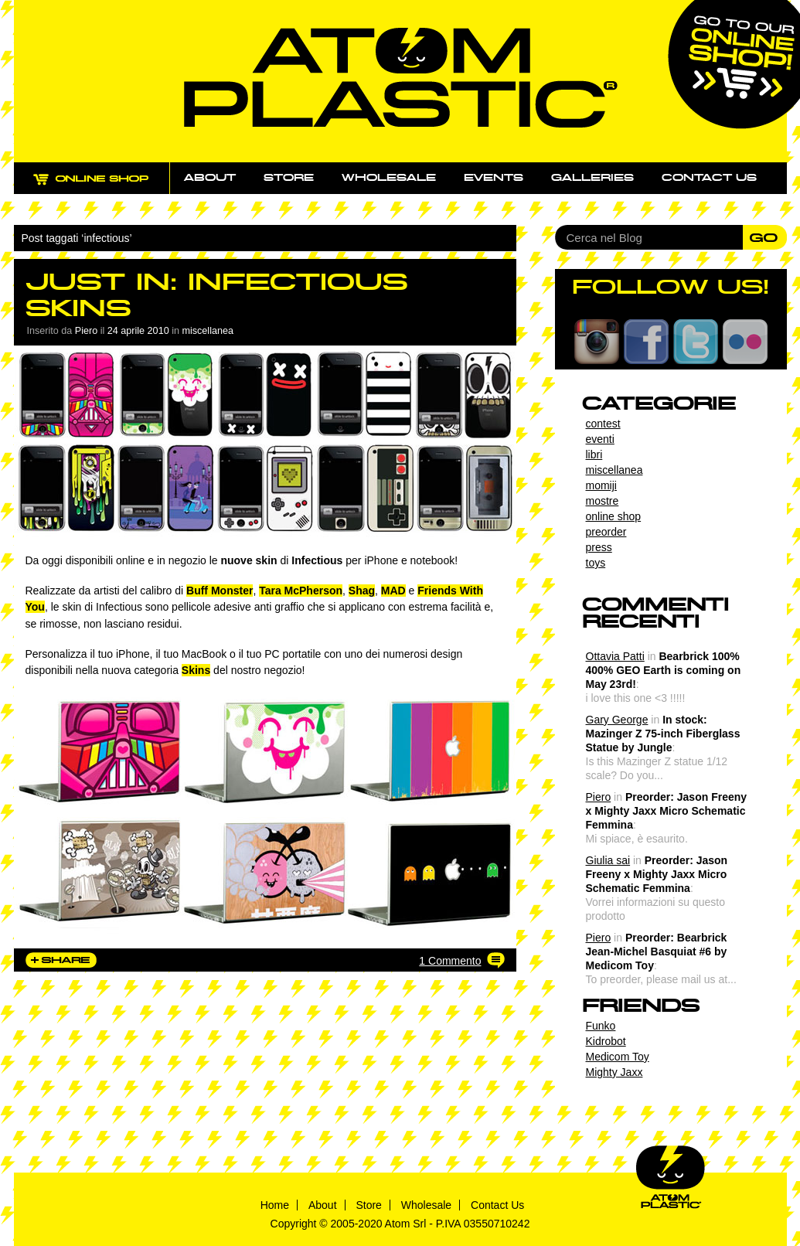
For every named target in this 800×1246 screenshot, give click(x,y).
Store (289, 177)
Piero (598, 797)
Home (274, 1205)
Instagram (596, 341)
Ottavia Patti (615, 656)
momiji (601, 485)
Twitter (695, 341)
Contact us (709, 177)
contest (603, 423)
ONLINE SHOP (105, 187)
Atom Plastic (401, 78)
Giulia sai (608, 860)
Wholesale (389, 177)
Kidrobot (606, 1041)
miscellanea (207, 330)
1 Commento (450, 961)
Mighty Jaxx (614, 1072)
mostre (602, 501)
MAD (393, 590)
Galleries (592, 177)
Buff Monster (219, 590)
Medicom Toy (617, 1056)
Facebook (646, 341)
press (599, 547)
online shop (614, 516)
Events (493, 177)
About (210, 177)
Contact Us (497, 1205)
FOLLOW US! (670, 287)
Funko (601, 1026)
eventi (600, 439)
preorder (606, 532)
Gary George (617, 719)
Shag (362, 590)
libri (594, 454)
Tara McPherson (300, 590)
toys (596, 563)
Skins (196, 670)
